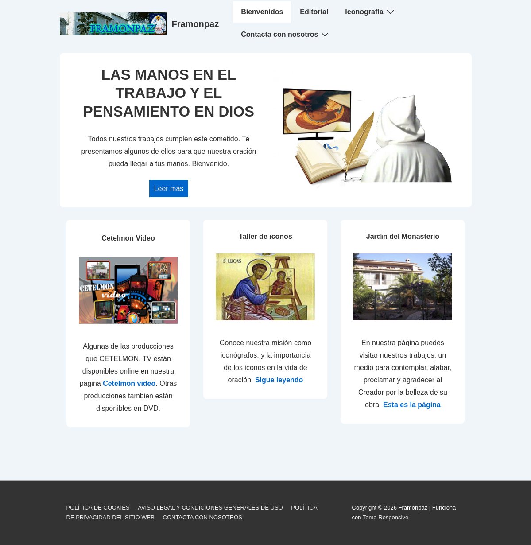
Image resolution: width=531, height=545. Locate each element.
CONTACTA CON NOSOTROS (202, 517)
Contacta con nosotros (286, 34)
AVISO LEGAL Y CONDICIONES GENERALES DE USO (210, 507)
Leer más (169, 188)
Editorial (314, 12)
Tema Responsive (385, 517)
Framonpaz (195, 24)
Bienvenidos (262, 12)
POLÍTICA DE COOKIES (98, 507)
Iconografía (370, 11)
